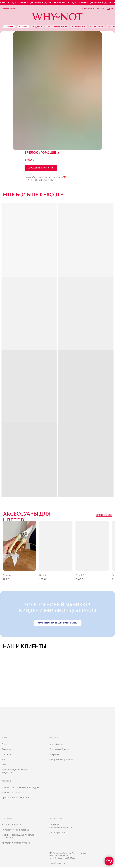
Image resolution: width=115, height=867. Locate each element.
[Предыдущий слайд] (19, 91)
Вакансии (6, 749)
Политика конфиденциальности (60, 826)
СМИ (4, 764)
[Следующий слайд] (96, 91)
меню (13, 8)
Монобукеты (56, 744)
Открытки (54, 754)
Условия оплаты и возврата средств (20, 787)
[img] (55, 546)
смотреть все (104, 515)
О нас (4, 744)
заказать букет (90, 8)
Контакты (6, 754)
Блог (3, 759)
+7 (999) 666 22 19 (11, 824)
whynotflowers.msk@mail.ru (15, 842)
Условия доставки (10, 792)
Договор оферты (58, 832)
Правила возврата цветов (15, 797)
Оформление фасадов (61, 759)
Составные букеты (59, 749)
